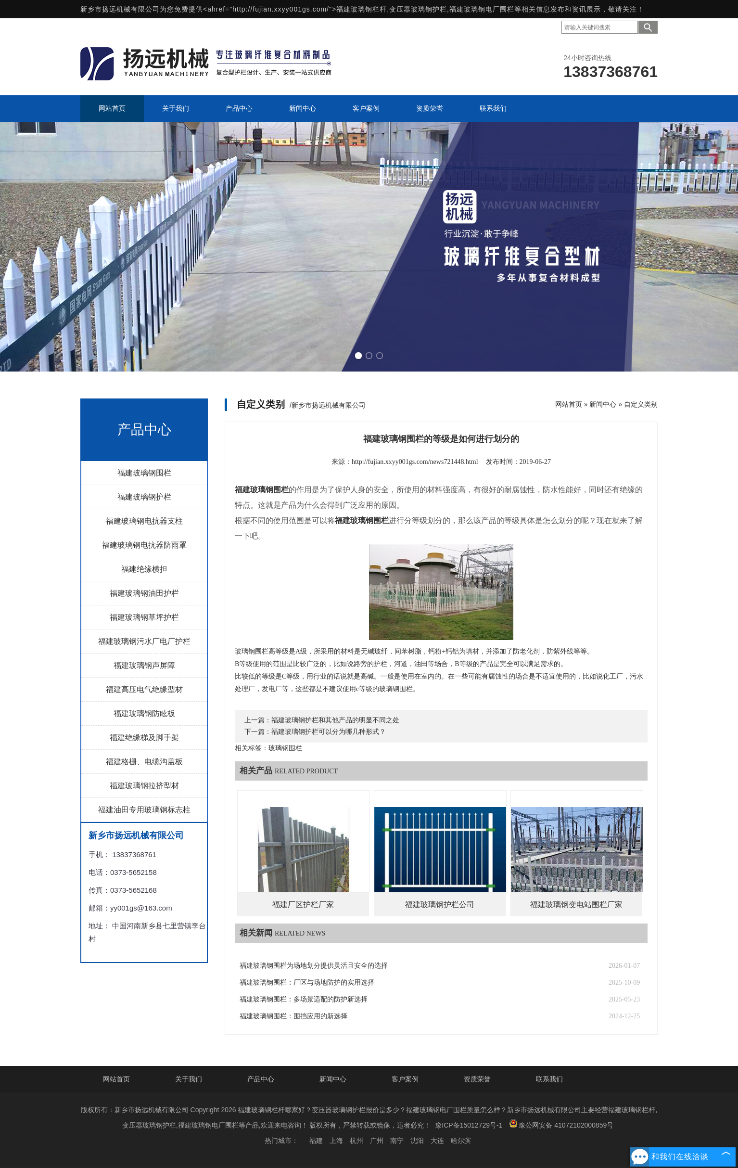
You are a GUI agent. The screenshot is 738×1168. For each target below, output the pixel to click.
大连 (437, 1140)
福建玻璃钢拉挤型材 (144, 786)
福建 (316, 1140)
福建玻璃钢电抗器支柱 (144, 521)
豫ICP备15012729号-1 (468, 1125)
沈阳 (417, 1140)
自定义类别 (641, 404)
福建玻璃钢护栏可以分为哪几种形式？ (328, 731)
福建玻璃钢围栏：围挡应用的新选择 (293, 1016)
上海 (336, 1140)
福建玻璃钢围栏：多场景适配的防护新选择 (304, 999)
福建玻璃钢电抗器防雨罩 (144, 545)
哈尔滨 (461, 1140)
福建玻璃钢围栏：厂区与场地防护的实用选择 (307, 982)
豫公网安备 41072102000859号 (561, 1124)
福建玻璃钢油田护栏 (144, 593)
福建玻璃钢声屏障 (144, 665)
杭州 (356, 1140)
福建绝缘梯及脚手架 (144, 737)
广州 (376, 1140)
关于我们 (188, 1079)
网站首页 (568, 404)
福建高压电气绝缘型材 (144, 689)
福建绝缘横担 (144, 569)
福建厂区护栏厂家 (303, 904)
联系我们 (549, 1079)
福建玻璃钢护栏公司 (439, 904)
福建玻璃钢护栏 (144, 497)
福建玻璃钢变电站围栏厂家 (576, 904)
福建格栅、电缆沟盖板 (144, 761)
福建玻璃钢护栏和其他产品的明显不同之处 (335, 720)
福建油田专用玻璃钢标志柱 (144, 810)
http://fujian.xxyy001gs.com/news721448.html (415, 461)
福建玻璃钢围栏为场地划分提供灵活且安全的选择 (314, 965)
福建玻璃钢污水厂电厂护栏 (144, 641)
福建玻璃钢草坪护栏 (144, 617)
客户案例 (405, 1079)
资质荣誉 (477, 1079)
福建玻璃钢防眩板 (144, 713)
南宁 (397, 1140)
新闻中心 (602, 404)
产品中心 (260, 1079)
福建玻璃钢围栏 (144, 473)
